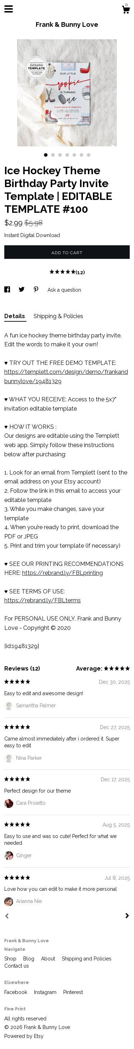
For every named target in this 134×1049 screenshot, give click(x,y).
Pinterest (73, 992)
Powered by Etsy (24, 1036)
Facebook (16, 992)
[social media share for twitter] (22, 290)
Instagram (46, 992)
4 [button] (67, 155)
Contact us (16, 966)
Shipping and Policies (86, 959)
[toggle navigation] (8, 8)
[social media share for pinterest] (36, 290)
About (48, 959)
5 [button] (74, 155)
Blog (29, 959)
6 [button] (81, 155)
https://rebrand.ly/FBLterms (42, 600)
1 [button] (46, 155)
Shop (11, 959)
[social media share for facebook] (7, 290)
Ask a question (64, 290)
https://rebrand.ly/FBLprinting (62, 572)
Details (15, 316)
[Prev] (6, 916)
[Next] (127, 916)
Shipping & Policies (58, 316)
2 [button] (53, 155)
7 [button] (88, 155)
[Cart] (126, 10)
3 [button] (60, 155)
